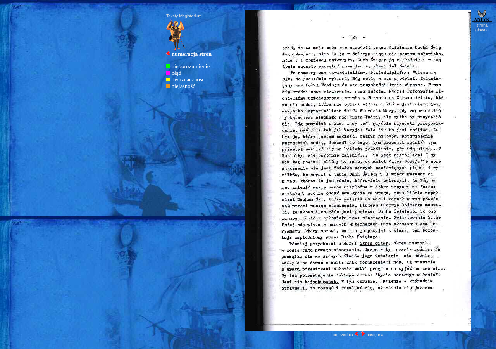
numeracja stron (192, 54)
